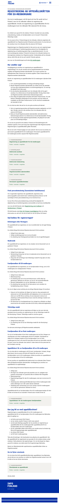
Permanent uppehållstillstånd (18, 181)
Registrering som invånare (33, 206)
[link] (11, 2)
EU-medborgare (35, 60)
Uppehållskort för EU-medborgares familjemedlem (25, 400)
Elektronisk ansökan (15, 152)
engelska (22, 144)
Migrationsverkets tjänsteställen (19, 171)
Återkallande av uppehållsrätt (18, 467)
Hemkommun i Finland (15, 208)
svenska (16, 144)
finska (11, 144)
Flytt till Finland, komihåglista (29, 211)
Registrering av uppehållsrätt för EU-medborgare (24, 142)
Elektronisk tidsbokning (16, 162)
